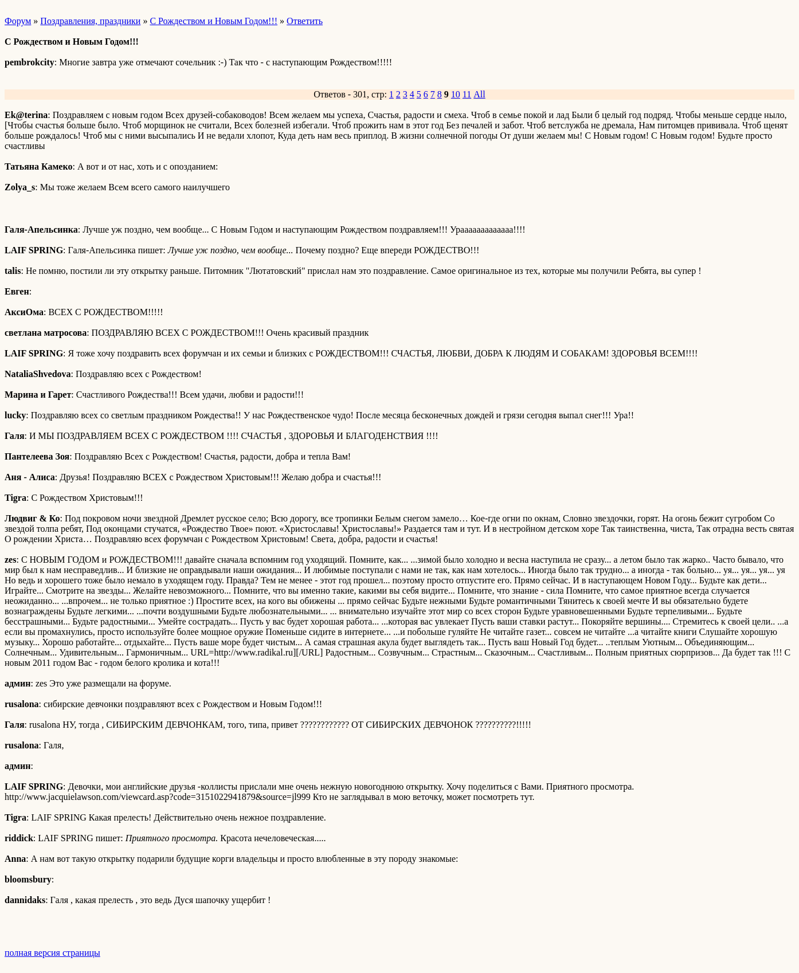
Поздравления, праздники (90, 21)
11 (467, 94)
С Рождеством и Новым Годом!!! (213, 21)
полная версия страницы (52, 953)
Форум (18, 21)
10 (455, 94)
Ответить (305, 21)
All (479, 94)
